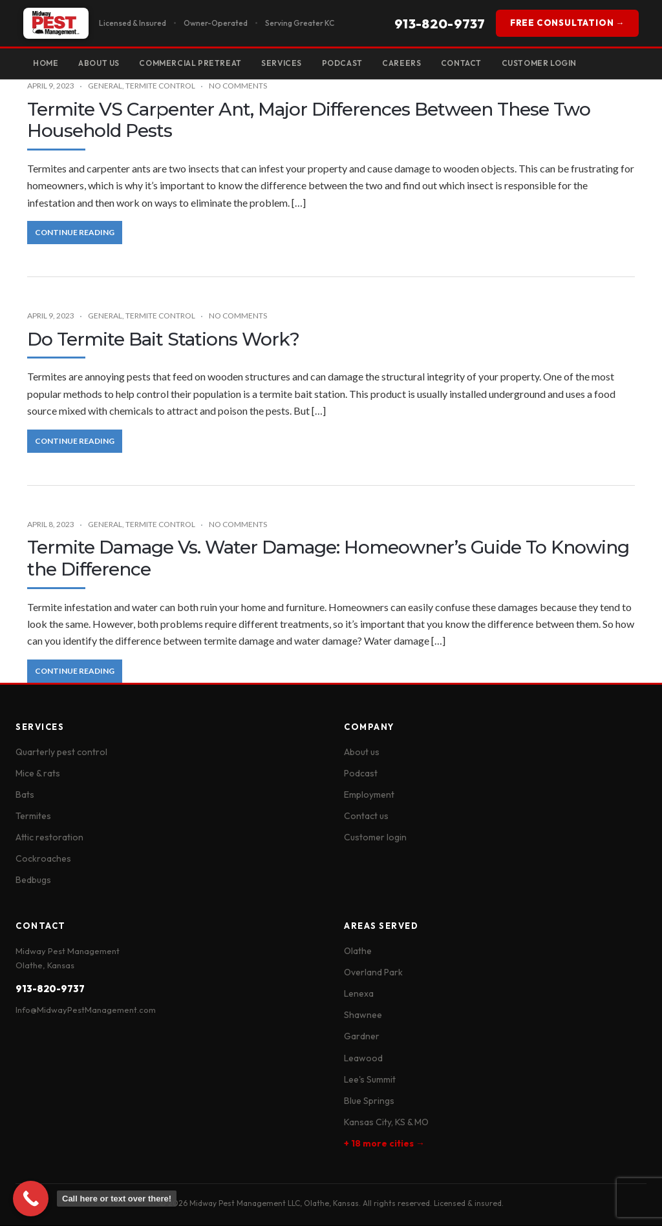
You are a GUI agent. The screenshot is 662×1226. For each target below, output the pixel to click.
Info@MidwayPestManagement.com (86, 1010)
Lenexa (359, 994)
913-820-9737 (440, 24)
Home (46, 63)
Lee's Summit (370, 1080)
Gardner (361, 1037)
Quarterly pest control (61, 752)
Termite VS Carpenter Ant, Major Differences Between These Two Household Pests (308, 121)
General (105, 86)
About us (361, 752)
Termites (33, 816)
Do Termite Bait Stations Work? (163, 340)
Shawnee (363, 1015)
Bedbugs (33, 880)
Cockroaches (43, 859)
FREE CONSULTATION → (567, 22)
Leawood (363, 1058)
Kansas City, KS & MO (386, 1122)
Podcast (349, 63)
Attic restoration (49, 838)
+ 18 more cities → (384, 1144)
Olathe (358, 951)
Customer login (375, 838)
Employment (369, 795)
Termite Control (160, 86)
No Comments (238, 86)
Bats (25, 795)
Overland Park (373, 973)
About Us (101, 63)
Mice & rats (38, 774)
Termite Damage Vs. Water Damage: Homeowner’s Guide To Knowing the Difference (328, 559)
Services (288, 63)
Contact (472, 63)
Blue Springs (369, 1101)
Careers (411, 63)
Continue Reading (74, 233)
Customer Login (552, 63)
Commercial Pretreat (195, 63)
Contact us (366, 816)
